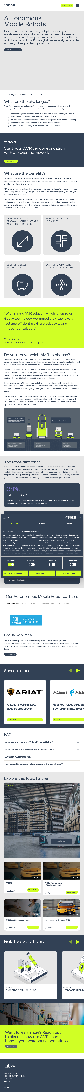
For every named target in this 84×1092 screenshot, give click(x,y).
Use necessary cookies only (15, 573)
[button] (70, 670)
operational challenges (47, 106)
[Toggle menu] (77, 5)
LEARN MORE (9, 654)
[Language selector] (6, 1087)
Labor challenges (17, 114)
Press (7, 1081)
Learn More (12, 719)
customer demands (19, 109)
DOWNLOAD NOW (10, 161)
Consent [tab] (14, 524)
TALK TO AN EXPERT (12, 49)
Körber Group (10, 1073)
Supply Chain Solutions (17, 95)
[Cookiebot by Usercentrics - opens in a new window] (66, 517)
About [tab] (69, 524)
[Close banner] (80, 517)
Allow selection (42, 573)
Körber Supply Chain (14, 1076)
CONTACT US (10, 1046)
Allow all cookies (68, 573)
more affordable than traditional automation (33, 189)
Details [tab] (42, 524)
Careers (8, 1079)
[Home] (4, 95)
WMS (66, 202)
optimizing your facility (55, 199)
